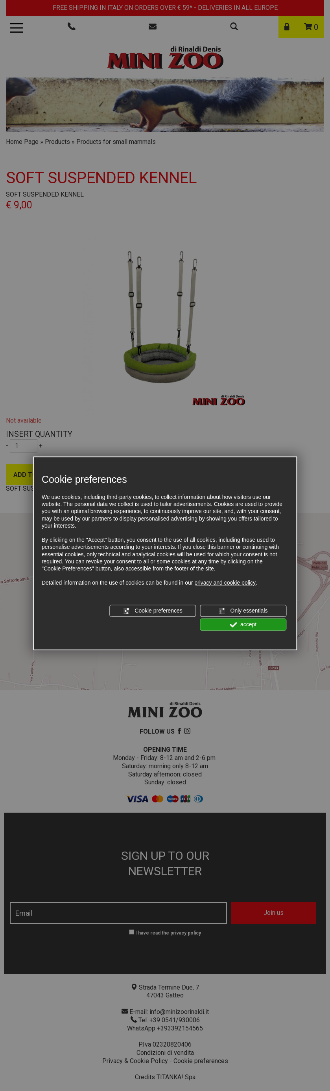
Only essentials (243, 610)
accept (243, 624)
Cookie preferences (152, 610)
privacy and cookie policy (225, 583)
